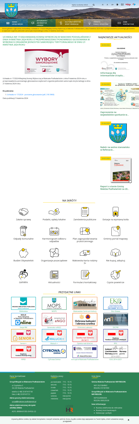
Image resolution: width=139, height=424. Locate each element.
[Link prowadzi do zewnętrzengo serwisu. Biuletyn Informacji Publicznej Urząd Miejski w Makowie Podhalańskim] (127, 5)
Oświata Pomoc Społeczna (97, 23)
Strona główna (7, 29)
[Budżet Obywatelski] (23, 254)
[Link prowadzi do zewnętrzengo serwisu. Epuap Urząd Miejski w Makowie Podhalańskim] (133, 4)
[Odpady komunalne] (23, 233)
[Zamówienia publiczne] (85, 213)
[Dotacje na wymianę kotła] (115, 213)
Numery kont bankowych (106, 410)
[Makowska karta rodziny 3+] (85, 255)
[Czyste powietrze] (115, 276)
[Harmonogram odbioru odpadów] (54, 234)
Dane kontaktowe (125, 23)
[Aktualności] (54, 276)
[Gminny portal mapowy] (115, 233)
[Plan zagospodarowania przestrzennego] (85, 234)
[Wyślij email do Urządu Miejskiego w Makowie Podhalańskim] (122, 4)
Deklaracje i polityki (104, 413)
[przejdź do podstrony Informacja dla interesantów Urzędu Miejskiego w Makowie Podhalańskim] (115, 60)
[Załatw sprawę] (23, 213)
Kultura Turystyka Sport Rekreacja (69, 23)
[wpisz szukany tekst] (82, 4)
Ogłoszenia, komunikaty (21, 29)
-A (102, 4)
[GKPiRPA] (23, 276)
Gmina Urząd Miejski (14, 23)
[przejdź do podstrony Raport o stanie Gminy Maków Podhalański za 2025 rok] (115, 173)
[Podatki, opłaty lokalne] (54, 213)
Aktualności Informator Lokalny (38, 23)
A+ (113, 4)
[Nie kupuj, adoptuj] (115, 254)
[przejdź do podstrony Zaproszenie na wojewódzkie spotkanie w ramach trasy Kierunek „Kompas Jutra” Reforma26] (115, 99)
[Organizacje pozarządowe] (54, 254)
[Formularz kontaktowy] (85, 276)
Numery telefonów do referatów (109, 408)
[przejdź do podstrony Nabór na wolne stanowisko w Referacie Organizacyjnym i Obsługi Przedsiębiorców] (115, 136)
